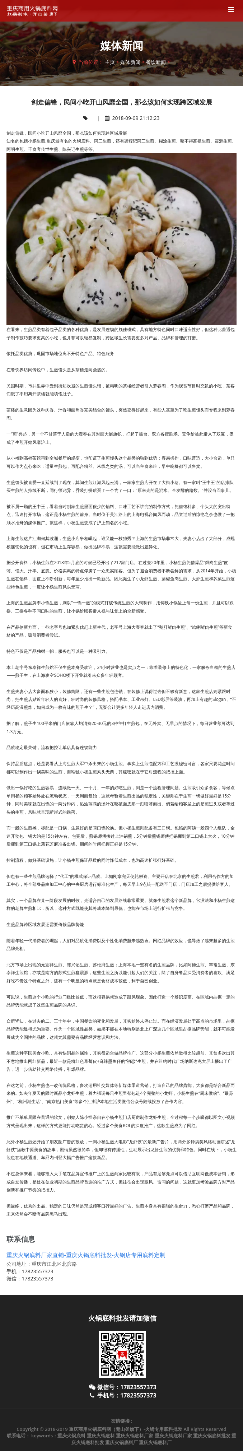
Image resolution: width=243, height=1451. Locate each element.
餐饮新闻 (156, 62)
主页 (110, 62)
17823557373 (37, 1271)
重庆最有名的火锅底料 (68, 141)
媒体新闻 (130, 62)
